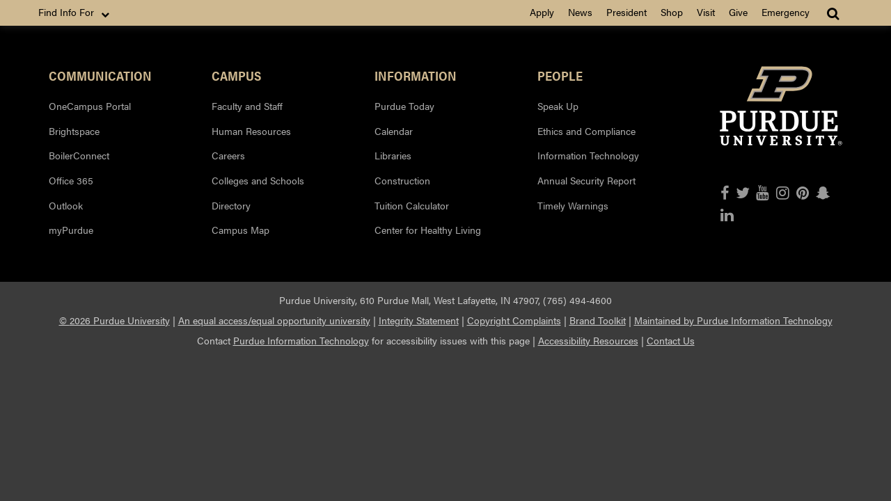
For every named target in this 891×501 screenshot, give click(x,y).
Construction (402, 180)
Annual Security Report (586, 180)
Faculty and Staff (247, 106)
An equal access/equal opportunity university (274, 320)
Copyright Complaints (514, 320)
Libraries (392, 155)
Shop (672, 12)
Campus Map (240, 230)
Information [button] (415, 75)
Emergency (786, 12)
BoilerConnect (79, 155)
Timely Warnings (572, 205)
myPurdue (71, 230)
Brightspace (74, 131)
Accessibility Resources (588, 340)
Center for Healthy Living (427, 230)
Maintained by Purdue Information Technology (733, 320)
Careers (228, 155)
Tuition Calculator (411, 205)
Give (738, 12)
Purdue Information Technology (301, 340)
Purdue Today (404, 106)
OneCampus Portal (90, 106)
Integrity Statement (419, 320)
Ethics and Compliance (586, 131)
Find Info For (75, 12)
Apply (542, 12)
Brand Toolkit (597, 320)
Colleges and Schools (258, 180)
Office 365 (71, 180)
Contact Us (671, 340)
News (580, 12)
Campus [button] (236, 75)
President (626, 12)
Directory (231, 205)
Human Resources (251, 131)
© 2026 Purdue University (114, 320)
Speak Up (557, 106)
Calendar (393, 131)
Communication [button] (100, 75)
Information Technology (588, 155)
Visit (706, 12)
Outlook (66, 205)
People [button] (560, 75)
